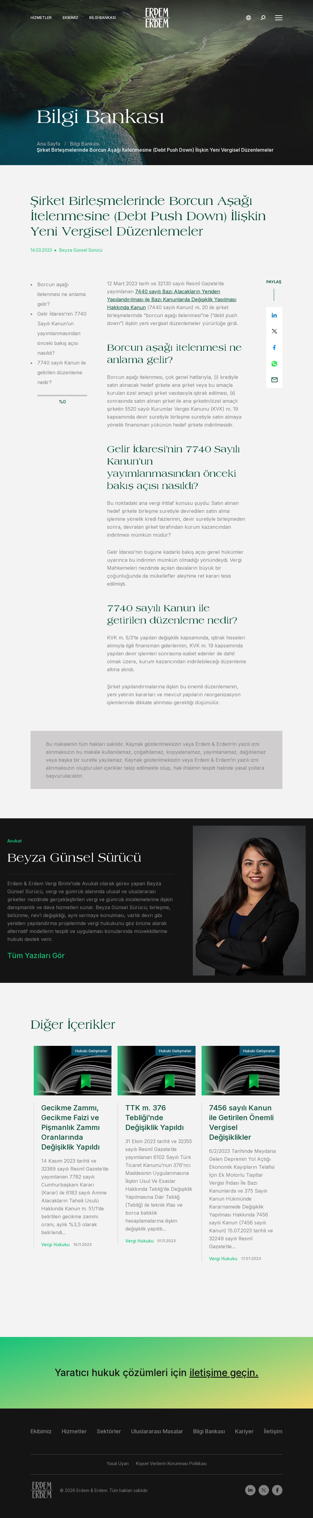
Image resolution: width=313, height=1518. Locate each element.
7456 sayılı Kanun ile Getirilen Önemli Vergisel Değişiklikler (241, 1122)
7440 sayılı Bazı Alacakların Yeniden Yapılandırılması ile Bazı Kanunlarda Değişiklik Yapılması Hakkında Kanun (171, 299)
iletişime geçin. (224, 1373)
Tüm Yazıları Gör (36, 955)
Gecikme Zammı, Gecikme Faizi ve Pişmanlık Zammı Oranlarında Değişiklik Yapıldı (70, 1127)
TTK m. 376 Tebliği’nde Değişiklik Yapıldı (154, 1117)
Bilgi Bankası (102, 18)
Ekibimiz (70, 18)
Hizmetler (41, 18)
